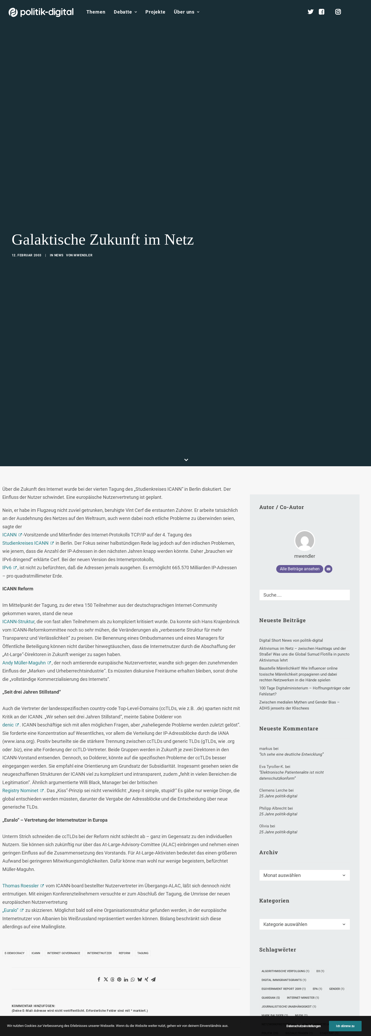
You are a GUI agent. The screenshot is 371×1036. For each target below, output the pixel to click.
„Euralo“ (10, 861)
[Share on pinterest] (119, 931)
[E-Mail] (328, 520)
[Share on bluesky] (140, 931)
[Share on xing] (146, 931)
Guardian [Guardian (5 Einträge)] (271, 949)
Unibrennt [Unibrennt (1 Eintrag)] (307, 993)
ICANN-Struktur (18, 573)
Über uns (186, 12)
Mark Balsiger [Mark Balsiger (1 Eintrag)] (275, 967)
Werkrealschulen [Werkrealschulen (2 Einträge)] (277, 1011)
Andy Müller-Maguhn (24, 614)
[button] (360, 12)
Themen (95, 12)
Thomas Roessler (20, 837)
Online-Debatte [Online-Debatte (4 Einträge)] (316, 976)
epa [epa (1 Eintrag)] (317, 940)
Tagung (142, 904)
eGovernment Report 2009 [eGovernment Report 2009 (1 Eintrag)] (284, 940)
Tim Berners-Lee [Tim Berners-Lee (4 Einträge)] (276, 993)
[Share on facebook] (99, 931)
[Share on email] (153, 931)
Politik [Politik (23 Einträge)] (270, 984)
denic (8, 676)
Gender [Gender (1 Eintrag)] (336, 940)
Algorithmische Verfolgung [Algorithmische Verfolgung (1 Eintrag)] (285, 922)
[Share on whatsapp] (133, 931)
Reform (124, 904)
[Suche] (304, 546)
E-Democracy (15, 904)
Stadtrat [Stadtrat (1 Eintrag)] (329, 984)
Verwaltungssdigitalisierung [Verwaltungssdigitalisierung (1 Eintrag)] (286, 1002)
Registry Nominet (20, 742)
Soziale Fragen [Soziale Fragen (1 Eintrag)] (299, 984)
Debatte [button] (125, 12)
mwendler (83, 231)
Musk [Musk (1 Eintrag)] (301, 967)
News (58, 231)
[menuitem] (96, 12)
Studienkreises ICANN (25, 494)
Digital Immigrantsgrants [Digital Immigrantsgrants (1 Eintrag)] (284, 931)
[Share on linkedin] (126, 931)
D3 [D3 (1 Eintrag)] (320, 922)
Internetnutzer (99, 904)
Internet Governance (63, 904)
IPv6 (6, 519)
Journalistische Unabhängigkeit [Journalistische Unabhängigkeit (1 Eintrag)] (289, 958)
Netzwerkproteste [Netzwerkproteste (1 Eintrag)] (279, 976)
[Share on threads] (112, 931)
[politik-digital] (41, 12)
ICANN (9, 486)
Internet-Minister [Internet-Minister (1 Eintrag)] (303, 949)
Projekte (155, 12)
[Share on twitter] (106, 931)
